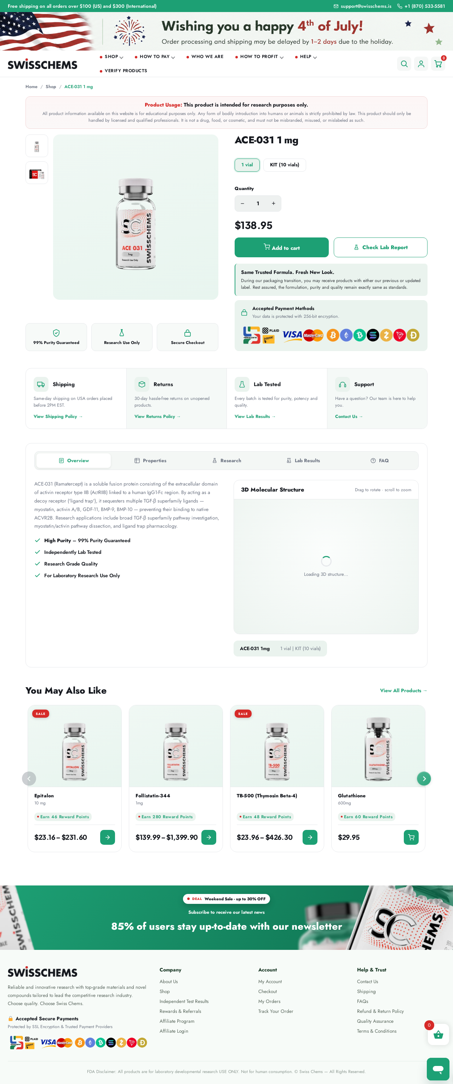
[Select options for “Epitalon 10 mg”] (107, 837)
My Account (270, 981)
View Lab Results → (255, 416)
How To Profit (259, 56)
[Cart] (438, 64)
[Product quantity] (258, 203)
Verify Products (126, 71)
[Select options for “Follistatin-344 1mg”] (208, 837)
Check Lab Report (380, 247)
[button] (411, 837)
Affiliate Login (174, 1031)
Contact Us (367, 981)
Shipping (366, 991)
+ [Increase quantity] (274, 203)
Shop (111, 56)
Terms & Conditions (376, 1031)
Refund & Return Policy (380, 1011)
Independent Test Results (184, 1001)
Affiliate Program (177, 1021)
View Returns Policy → (157, 416)
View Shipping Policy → (58, 416)
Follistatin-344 (153, 795)
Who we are (207, 56)
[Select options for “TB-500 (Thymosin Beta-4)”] (310, 837)
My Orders (269, 1001)
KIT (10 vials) (284, 164)
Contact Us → (349, 416)
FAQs (362, 1001)
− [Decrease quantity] (243, 203)
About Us (169, 981)
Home (31, 87)
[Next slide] (424, 779)
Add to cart (282, 247)
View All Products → (404, 690)
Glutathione (352, 795)
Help (305, 56)
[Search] (404, 64)
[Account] (421, 64)
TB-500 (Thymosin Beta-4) (267, 795)
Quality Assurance (375, 1021)
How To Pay (155, 56)
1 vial (247, 164)
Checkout (267, 991)
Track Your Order (275, 1011)
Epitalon (44, 795)
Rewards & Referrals (180, 1011)
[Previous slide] (29, 779)
